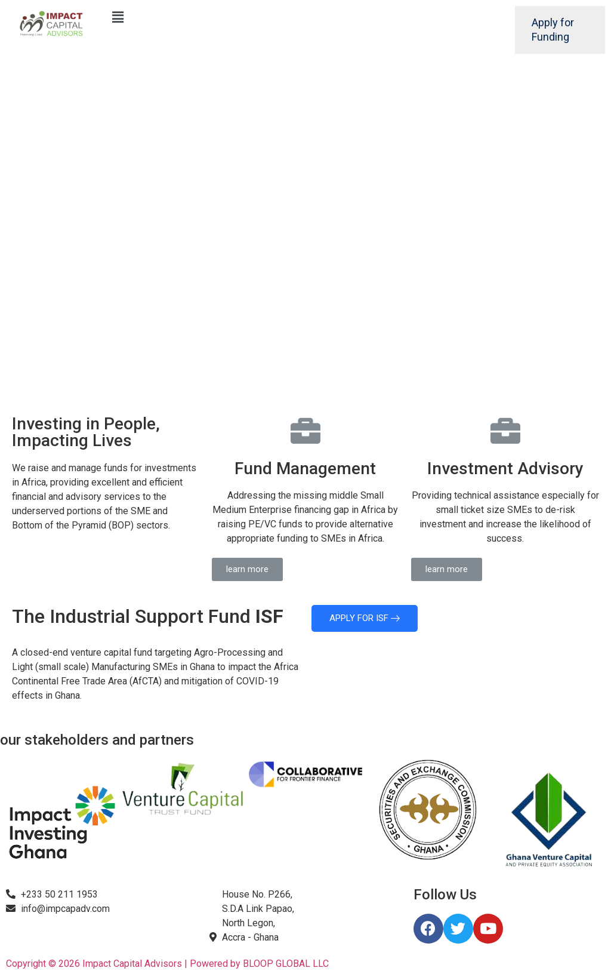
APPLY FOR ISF (364, 618)
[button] (247, 569)
